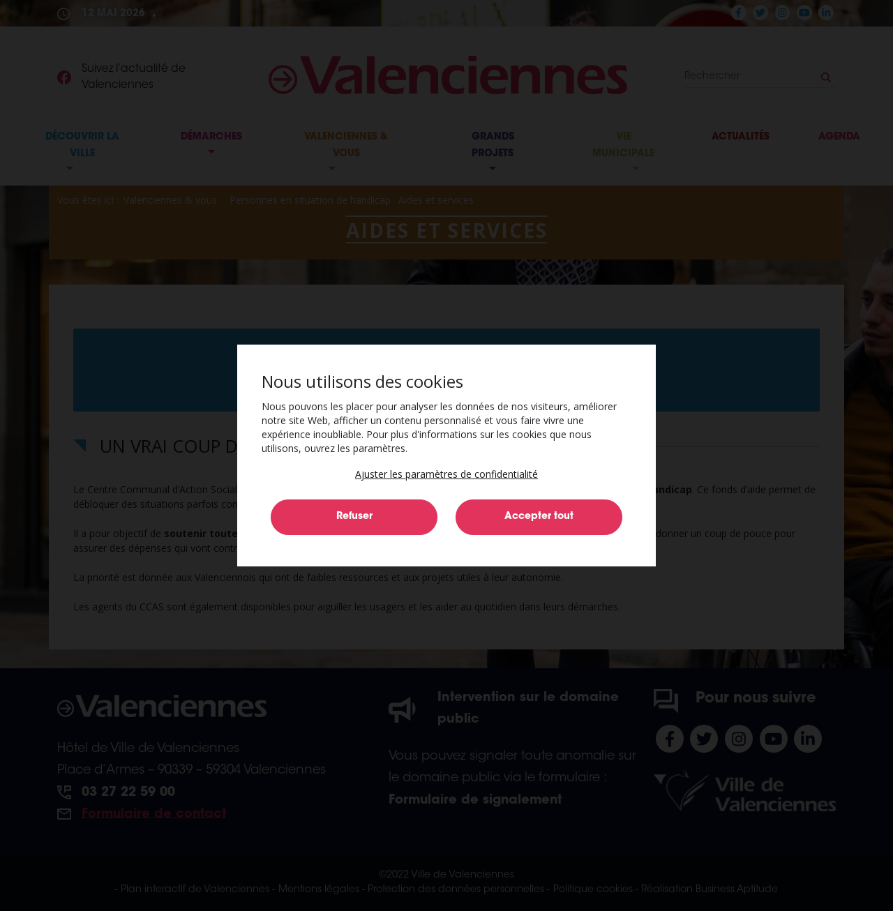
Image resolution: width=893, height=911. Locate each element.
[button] (446, 474)
